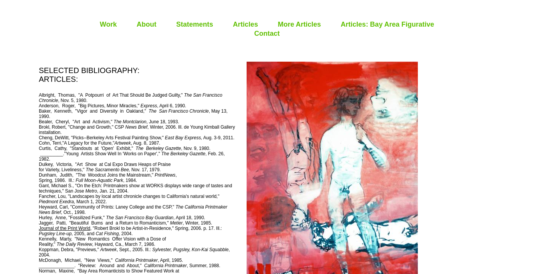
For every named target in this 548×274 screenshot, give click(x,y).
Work (108, 24)
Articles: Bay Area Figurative (387, 24)
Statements (194, 24)
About (146, 24)
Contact (267, 33)
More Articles (299, 24)
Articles (245, 24)
